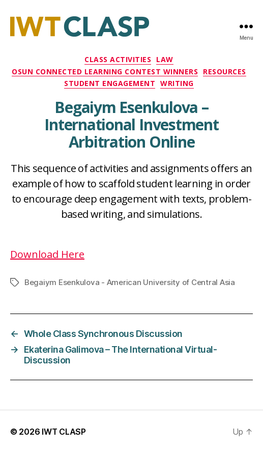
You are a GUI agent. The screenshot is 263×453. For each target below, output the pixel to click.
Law (164, 59)
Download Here (47, 254)
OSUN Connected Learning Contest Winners (105, 71)
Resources (224, 71)
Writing (177, 83)
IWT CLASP (64, 432)
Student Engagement (109, 83)
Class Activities (117, 59)
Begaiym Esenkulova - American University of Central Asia (129, 282)
